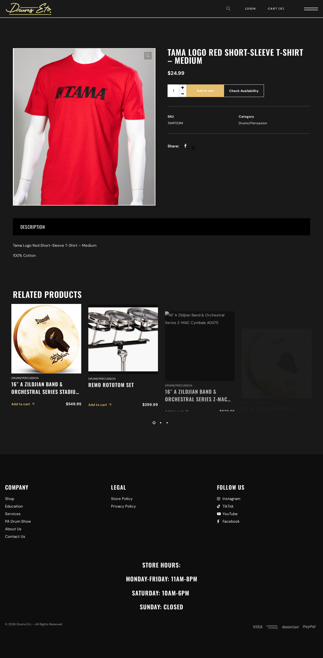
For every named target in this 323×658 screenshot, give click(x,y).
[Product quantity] (177, 90)
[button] (148, 55)
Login (250, 8)
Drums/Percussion (253, 123)
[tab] (161, 226)
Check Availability (244, 91)
